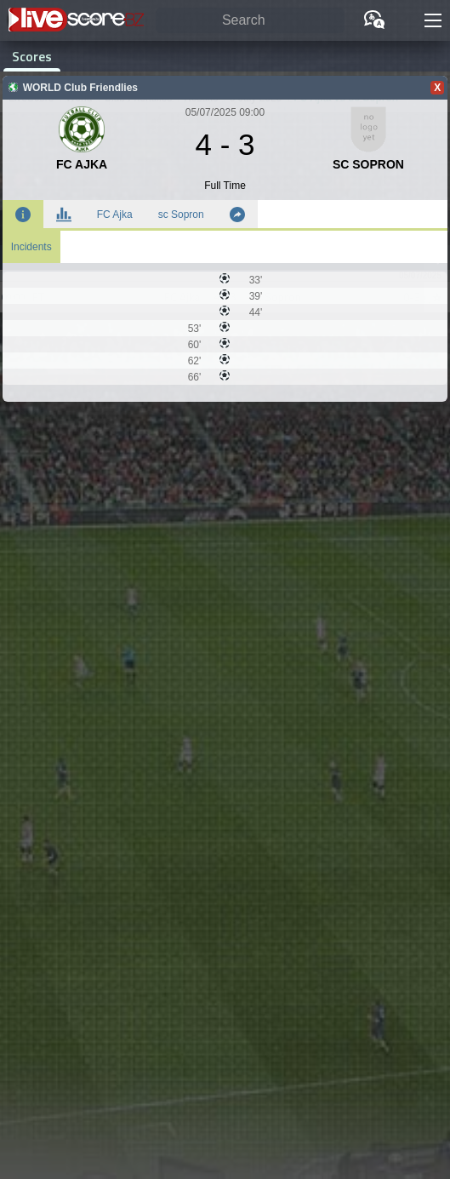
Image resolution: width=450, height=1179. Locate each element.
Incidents (31, 247)
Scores (32, 56)
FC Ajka (115, 214)
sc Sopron (181, 214)
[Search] (250, 21)
